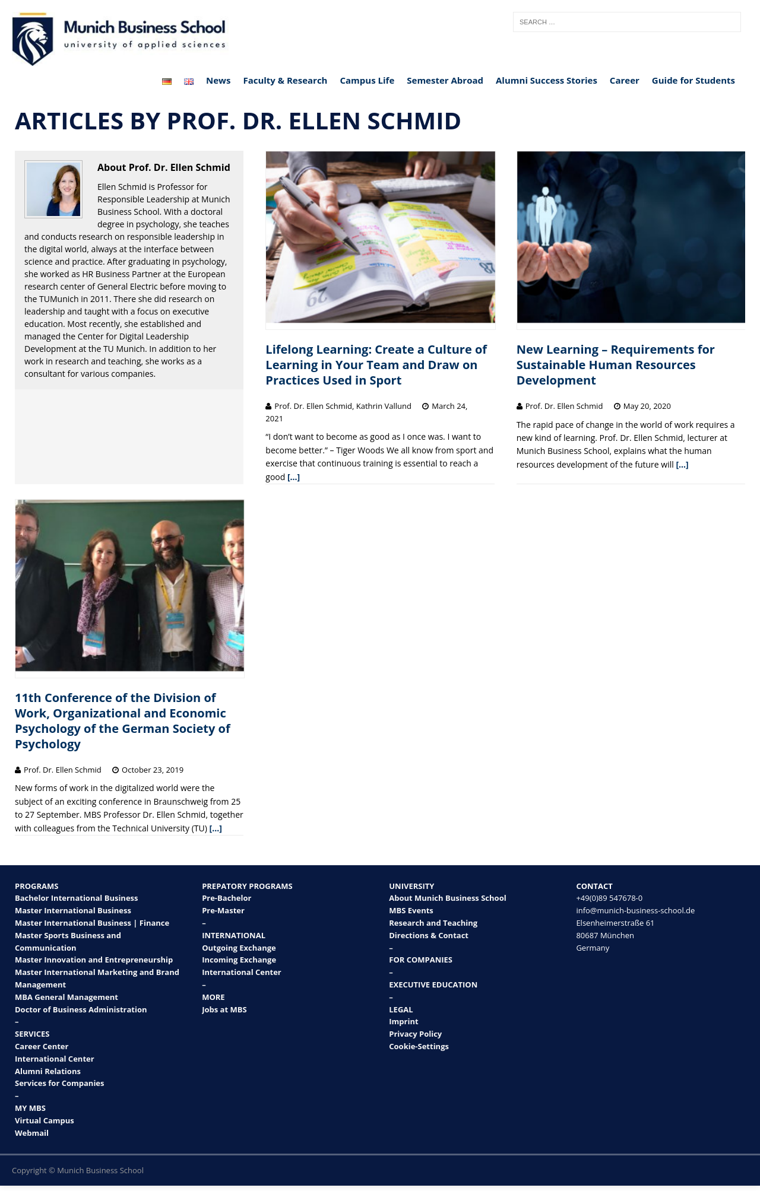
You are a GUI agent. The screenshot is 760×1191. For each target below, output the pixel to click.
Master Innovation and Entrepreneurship (94, 959)
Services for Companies (59, 1083)
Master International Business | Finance (92, 922)
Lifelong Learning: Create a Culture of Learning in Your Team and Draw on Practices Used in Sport (376, 364)
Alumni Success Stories (546, 80)
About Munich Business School (447, 898)
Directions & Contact (428, 935)
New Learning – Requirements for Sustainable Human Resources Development (616, 364)
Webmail (32, 1133)
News (218, 80)
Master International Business (73, 910)
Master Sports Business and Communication (68, 941)
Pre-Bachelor (226, 898)
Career (624, 80)
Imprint (403, 1021)
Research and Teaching (433, 922)
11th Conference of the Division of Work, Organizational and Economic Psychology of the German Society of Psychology (122, 721)
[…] (293, 476)
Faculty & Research (285, 80)
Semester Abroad (445, 80)
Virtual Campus (44, 1120)
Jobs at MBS (224, 1009)
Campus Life (367, 80)
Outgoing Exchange (239, 947)
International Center (54, 1058)
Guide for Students (693, 80)
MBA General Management (66, 997)
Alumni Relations (48, 1071)
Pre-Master (223, 910)
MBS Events (411, 910)
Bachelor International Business (76, 898)
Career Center (41, 1046)
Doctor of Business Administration (81, 1009)
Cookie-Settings (419, 1046)
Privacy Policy (415, 1033)
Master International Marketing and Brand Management (97, 978)
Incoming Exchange (239, 959)
